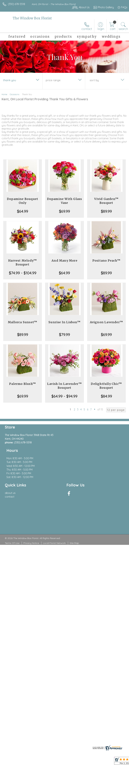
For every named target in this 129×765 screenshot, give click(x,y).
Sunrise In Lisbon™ (64, 322)
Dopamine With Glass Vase (64, 201)
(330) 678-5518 (16, 4)
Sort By (94, 80)
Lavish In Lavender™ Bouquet (64, 386)
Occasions (14, 94)
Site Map (74, 528)
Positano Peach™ (106, 260)
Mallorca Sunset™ (22, 322)
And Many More (64, 260)
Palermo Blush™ (22, 384)
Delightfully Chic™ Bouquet (106, 386)
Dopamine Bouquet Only (22, 201)
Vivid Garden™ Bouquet (106, 201)
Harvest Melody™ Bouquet (22, 262)
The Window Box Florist (32, 18)
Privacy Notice (31, 528)
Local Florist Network (54, 528)
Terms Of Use (12, 528)
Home (4, 94)
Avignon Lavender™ (106, 322)
